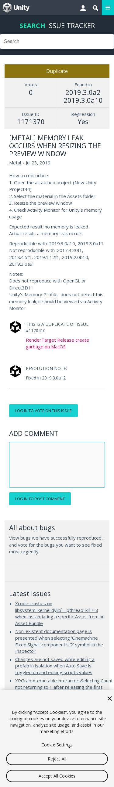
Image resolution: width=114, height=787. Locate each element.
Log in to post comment (40, 498)
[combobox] (57, 41)
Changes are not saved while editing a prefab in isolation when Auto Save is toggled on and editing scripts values (55, 665)
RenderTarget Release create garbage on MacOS (57, 343)
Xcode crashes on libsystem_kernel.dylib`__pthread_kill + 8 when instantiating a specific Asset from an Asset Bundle (60, 613)
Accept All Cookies (57, 776)
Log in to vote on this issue (43, 410)
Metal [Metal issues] (15, 163)
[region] (57, 738)
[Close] (109, 698)
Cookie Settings (57, 745)
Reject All (57, 759)
